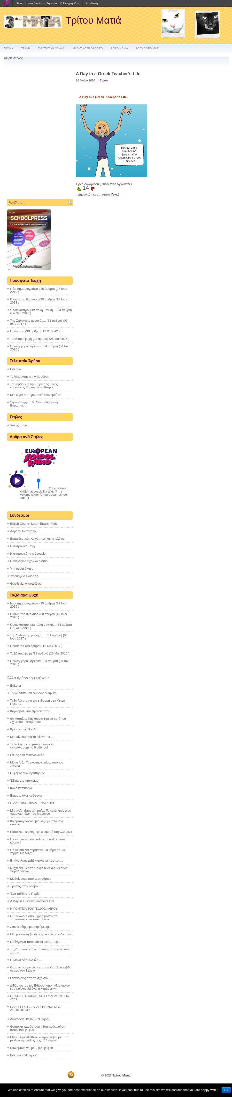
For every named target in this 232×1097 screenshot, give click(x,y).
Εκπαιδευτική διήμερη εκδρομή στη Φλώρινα (41, 832)
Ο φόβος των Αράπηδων (27, 773)
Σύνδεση (92, 3)
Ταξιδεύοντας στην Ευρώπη (29, 376)
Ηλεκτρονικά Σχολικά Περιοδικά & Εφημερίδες (47, 3)
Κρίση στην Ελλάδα (23, 729)
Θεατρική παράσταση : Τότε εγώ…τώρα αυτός (37, 1028)
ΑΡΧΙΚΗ (8, 48)
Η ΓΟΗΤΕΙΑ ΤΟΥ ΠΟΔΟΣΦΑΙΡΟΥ (34, 908)
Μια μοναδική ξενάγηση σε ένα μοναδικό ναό (41, 934)
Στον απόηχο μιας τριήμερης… (31, 927)
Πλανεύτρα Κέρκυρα (24, 299)
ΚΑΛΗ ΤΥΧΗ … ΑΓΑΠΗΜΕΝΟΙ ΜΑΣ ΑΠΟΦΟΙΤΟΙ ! (35, 1008)
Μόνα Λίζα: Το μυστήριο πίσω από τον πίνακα (36, 764)
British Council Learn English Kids (33, 523)
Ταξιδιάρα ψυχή (21, 339)
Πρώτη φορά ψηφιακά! (26, 346)
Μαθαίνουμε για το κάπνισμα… (31, 737)
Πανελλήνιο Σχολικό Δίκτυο (29, 561)
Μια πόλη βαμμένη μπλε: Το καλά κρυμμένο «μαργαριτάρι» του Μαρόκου (40, 812)
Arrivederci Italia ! (22, 1019)
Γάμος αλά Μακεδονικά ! (27, 755)
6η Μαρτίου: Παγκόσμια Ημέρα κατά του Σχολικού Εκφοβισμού (38, 720)
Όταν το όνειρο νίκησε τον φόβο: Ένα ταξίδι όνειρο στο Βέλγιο (40, 969)
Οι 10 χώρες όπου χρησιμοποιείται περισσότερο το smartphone (34, 917)
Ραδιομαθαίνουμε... (23, 1048)
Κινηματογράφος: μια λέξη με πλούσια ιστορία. (36, 822)
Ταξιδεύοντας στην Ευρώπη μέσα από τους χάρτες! (40, 950)
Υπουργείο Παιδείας (24, 576)
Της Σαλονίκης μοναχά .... (28, 320)
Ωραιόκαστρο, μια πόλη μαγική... (32, 310)
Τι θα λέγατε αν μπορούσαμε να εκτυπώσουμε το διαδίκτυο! (32, 745)
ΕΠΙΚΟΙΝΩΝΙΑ (119, 48)
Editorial (16, 369)
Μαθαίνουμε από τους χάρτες (30, 878)
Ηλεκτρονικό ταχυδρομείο (28, 553)
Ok (226, 1090)
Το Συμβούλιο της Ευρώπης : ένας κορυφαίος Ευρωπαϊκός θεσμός (34, 385)
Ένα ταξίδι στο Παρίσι (25, 893)
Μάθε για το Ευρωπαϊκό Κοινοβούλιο (36, 395)
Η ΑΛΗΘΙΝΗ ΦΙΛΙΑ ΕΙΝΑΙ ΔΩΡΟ (32, 803)
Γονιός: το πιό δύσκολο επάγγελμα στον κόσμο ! (38, 840)
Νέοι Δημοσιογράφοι (24, 289)
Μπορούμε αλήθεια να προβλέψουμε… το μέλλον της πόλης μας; (39, 1038)
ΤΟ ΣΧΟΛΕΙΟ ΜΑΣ (147, 48)
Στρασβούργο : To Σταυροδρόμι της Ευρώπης (34, 403)
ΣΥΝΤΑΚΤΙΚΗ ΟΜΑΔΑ (51, 48)
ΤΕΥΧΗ (25, 48)
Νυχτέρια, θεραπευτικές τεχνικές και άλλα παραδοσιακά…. (39, 869)
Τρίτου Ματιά (93, 20)
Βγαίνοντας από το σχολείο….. (31, 978)
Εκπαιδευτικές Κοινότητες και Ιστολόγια (37, 538)
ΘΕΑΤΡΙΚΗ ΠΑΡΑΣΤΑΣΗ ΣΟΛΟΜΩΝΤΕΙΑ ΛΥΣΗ (39, 997)
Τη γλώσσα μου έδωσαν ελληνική (33, 693)
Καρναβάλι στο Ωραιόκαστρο (30, 711)
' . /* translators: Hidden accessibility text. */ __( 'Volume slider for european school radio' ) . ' (43, 493)
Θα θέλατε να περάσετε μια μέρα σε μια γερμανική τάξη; (37, 851)
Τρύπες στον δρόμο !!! (25, 886)
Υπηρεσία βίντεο (21, 568)
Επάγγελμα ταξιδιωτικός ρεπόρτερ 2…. (37, 942)
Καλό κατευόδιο (21, 788)
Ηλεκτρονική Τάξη (22, 546)
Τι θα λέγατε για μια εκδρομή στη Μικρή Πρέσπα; (37, 702)
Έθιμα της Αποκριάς (24, 780)
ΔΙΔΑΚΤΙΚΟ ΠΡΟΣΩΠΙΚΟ (87, 48)
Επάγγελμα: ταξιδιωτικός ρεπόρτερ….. (36, 860)
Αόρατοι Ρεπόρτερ (23, 531)
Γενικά (104, 80)
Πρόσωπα (17, 331)
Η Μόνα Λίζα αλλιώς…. (26, 960)
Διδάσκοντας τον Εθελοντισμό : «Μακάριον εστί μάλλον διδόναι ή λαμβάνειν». (40, 987)
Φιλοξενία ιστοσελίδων (25, 583)
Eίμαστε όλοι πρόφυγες (26, 795)
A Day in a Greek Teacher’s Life (32, 901)
